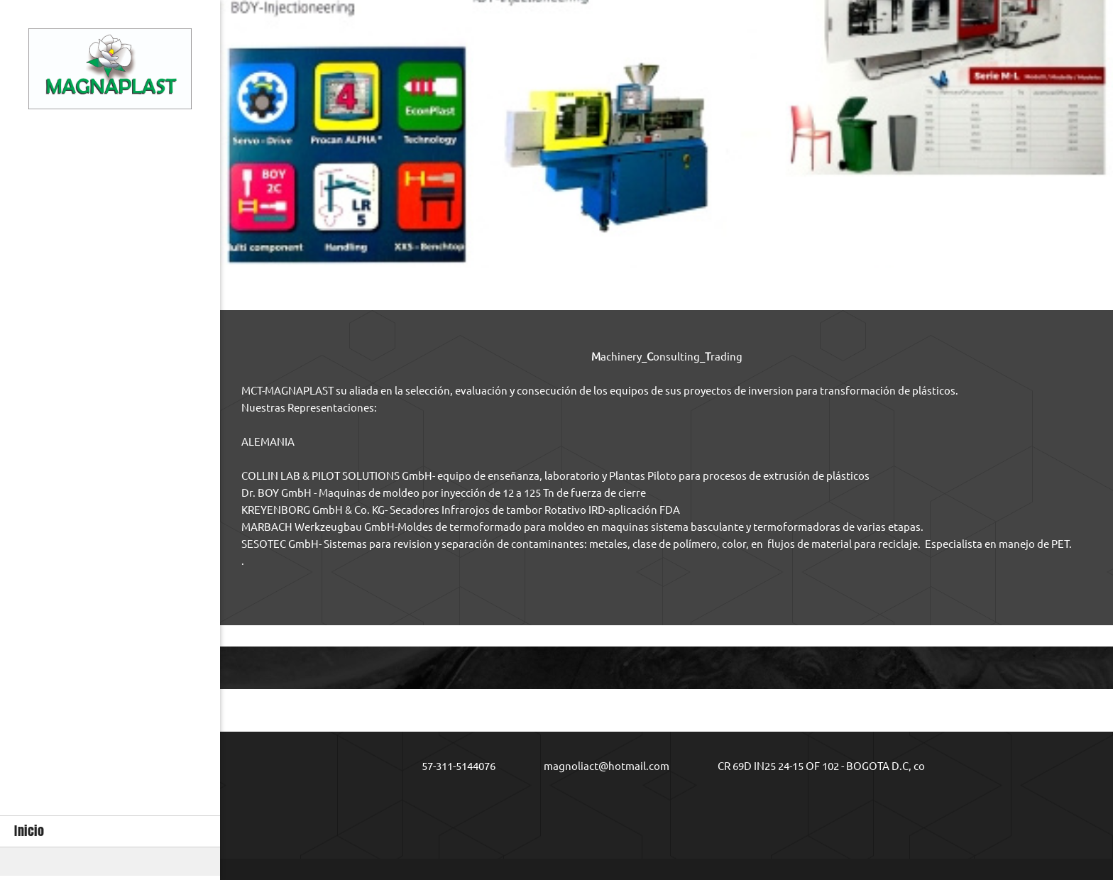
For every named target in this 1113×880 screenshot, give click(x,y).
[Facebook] (677, 805)
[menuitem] (110, 831)
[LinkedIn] (734, 805)
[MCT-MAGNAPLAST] (110, 72)
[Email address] (597, 766)
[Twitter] (705, 805)
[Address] (811, 766)
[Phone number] (449, 766)
